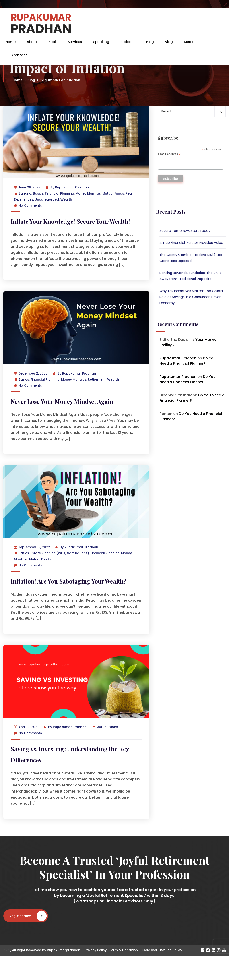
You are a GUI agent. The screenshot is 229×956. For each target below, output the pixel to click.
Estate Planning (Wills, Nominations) (60, 553)
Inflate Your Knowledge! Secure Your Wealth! (70, 221)
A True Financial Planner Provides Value (191, 242)
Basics (38, 193)
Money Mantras (88, 193)
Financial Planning (59, 193)
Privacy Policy (96, 950)
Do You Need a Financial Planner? (187, 361)
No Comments (28, 205)
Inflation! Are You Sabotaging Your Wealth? (68, 581)
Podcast (128, 41)
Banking (25, 193)
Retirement (97, 379)
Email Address (169, 154)
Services (76, 41)
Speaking (102, 41)
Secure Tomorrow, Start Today (184, 230)
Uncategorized (47, 199)
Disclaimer (148, 950)
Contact (19, 55)
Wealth (66, 199)
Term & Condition (123, 950)
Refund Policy (171, 950)
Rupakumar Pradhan (72, 187)
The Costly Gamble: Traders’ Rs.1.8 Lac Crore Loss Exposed (190, 257)
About (33, 41)
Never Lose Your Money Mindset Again (62, 401)
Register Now (28, 916)
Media (190, 41)
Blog (151, 41)
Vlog (170, 41)
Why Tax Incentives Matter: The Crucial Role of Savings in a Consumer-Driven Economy (191, 296)
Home (12, 41)
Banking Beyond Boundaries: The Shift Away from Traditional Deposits (190, 275)
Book (53, 41)
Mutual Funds (113, 193)
